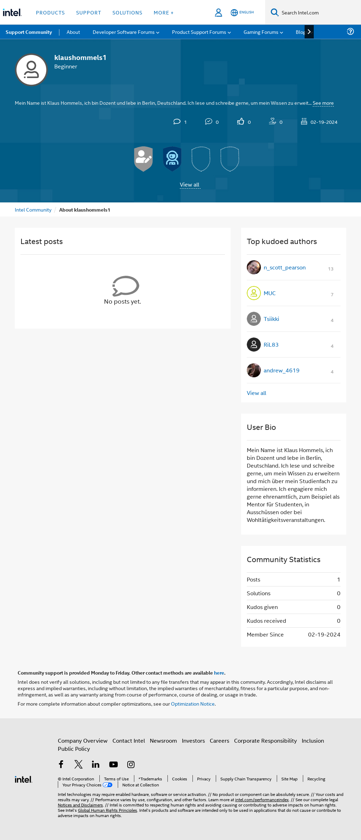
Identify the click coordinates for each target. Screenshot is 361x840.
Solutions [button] (127, 12)
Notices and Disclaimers (80, 804)
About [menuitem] (73, 31)
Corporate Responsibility (265, 740)
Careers (219, 740)
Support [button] (88, 12)
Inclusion (313, 740)
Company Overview (83, 740)
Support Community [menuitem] (29, 32)
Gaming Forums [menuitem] (261, 31)
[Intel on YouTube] (114, 765)
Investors (193, 740)
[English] (242, 12)
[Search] (275, 12)
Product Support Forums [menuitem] (199, 31)
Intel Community (33, 209)
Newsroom (163, 740)
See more (323, 102)
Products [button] (50, 12)
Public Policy (74, 748)
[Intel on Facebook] (61, 765)
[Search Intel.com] (320, 12)
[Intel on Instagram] (131, 765)
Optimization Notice (193, 703)
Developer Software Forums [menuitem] (124, 31)
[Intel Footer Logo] (23, 778)
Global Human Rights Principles (107, 809)
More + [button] (164, 12)
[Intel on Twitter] (79, 765)
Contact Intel (128, 740)
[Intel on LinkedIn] (96, 765)
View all (189, 184)
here (219, 672)
